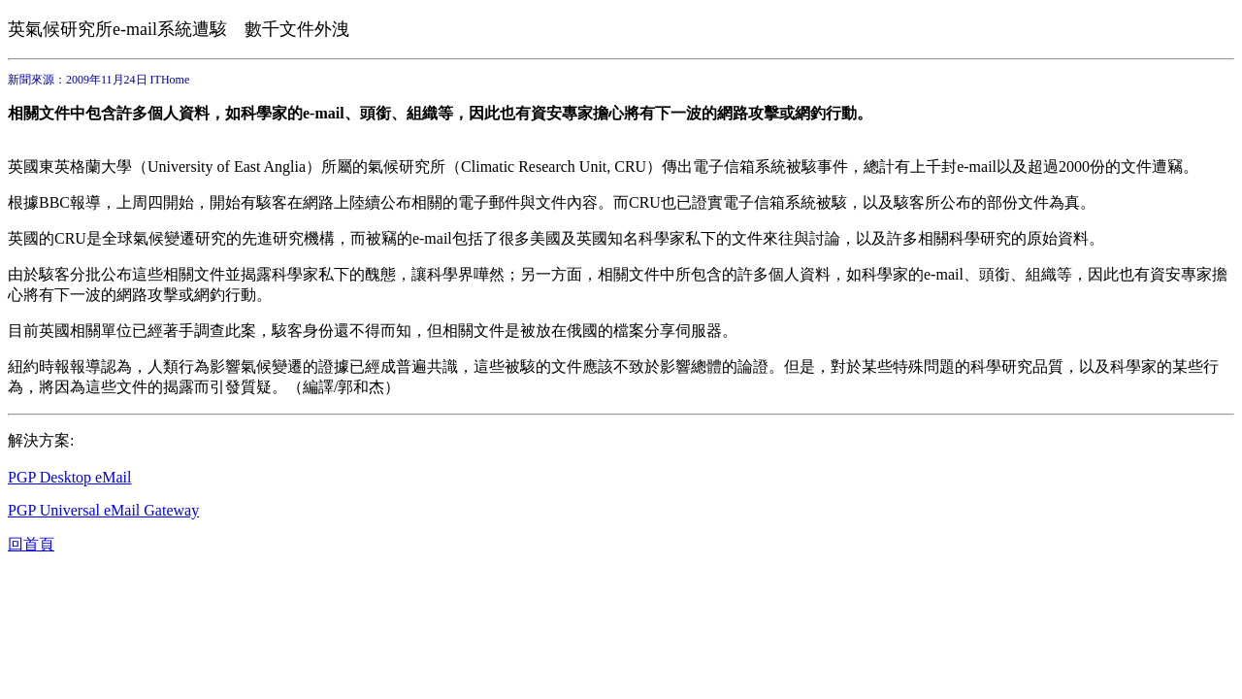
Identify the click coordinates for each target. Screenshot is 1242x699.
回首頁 (31, 544)
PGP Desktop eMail (69, 477)
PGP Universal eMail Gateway (103, 510)
